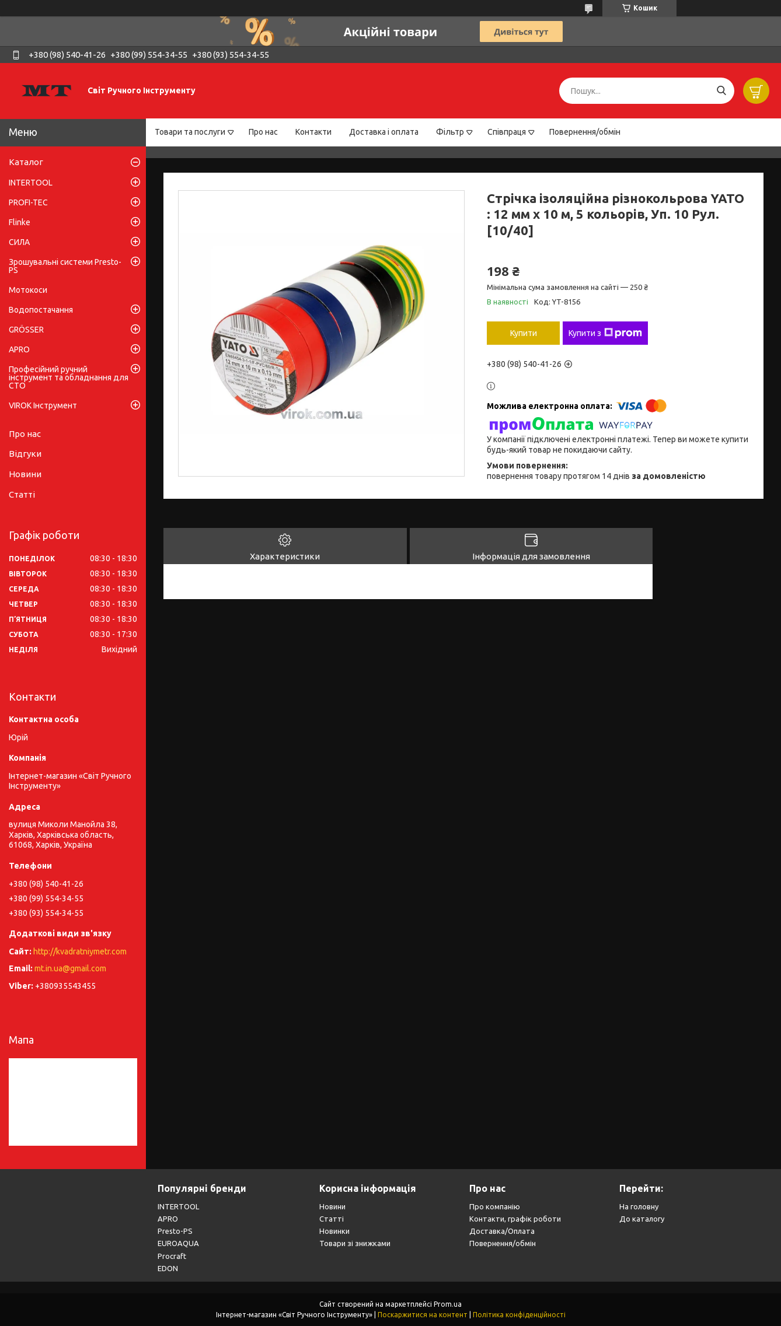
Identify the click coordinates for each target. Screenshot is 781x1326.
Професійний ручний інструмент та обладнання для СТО (68, 377)
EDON (168, 1268)
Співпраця (506, 132)
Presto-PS (175, 1231)
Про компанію (494, 1206)
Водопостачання (41, 309)
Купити (523, 333)
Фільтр (450, 132)
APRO (19, 349)
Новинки (334, 1231)
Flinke (19, 222)
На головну (638, 1206)
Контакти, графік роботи (515, 1219)
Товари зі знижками (354, 1243)
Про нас (263, 132)
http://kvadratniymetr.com (80, 951)
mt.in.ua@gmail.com (70, 968)
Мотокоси (28, 290)
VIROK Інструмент (43, 405)
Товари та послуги (190, 132)
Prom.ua (448, 1304)
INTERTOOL (31, 182)
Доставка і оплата (384, 132)
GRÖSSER (26, 329)
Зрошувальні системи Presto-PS (65, 266)
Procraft (172, 1256)
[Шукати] (721, 91)
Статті (22, 494)
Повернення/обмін (584, 132)
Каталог (26, 162)
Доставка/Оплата (502, 1231)
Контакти (313, 132)
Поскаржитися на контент (423, 1314)
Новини (25, 474)
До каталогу (641, 1219)
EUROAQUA (178, 1243)
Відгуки (25, 454)
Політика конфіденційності (519, 1314)
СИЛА (19, 242)
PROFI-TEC (28, 202)
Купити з (605, 333)
